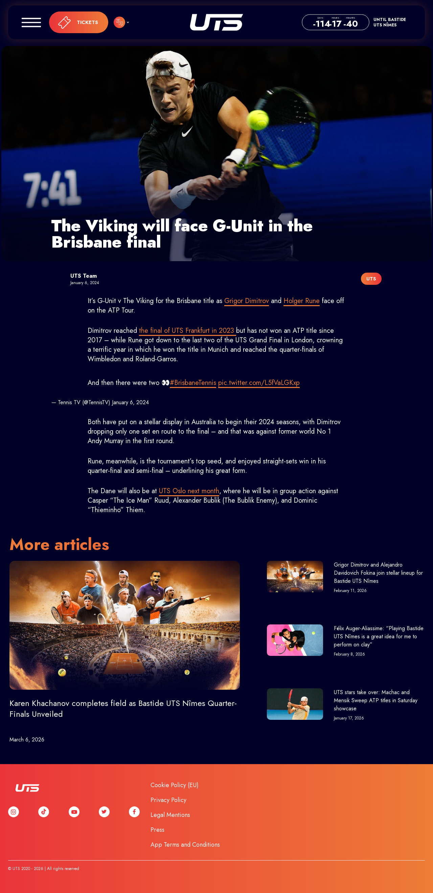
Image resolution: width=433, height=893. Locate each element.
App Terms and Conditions (185, 844)
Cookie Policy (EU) (175, 785)
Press (157, 829)
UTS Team (83, 276)
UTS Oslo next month (189, 491)
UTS (216, 22)
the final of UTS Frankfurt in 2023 (187, 331)
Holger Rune (301, 301)
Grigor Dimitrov (246, 301)
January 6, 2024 (130, 402)
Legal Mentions (170, 814)
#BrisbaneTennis (193, 383)
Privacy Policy (168, 800)
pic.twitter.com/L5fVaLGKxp (259, 383)
